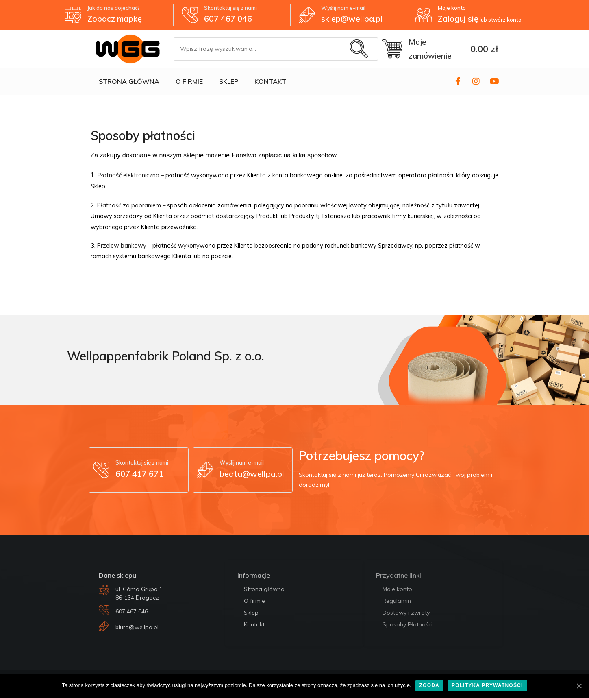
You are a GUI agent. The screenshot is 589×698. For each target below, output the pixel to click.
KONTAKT (270, 81)
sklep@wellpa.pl (352, 18)
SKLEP (228, 81)
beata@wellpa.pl (252, 474)
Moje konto (452, 7)
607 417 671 (139, 474)
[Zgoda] (579, 686)
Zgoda (429, 685)
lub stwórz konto (500, 19)
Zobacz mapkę (114, 18)
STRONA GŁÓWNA (129, 81)
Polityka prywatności (487, 685)
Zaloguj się (458, 18)
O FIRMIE (189, 81)
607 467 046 (228, 18)
